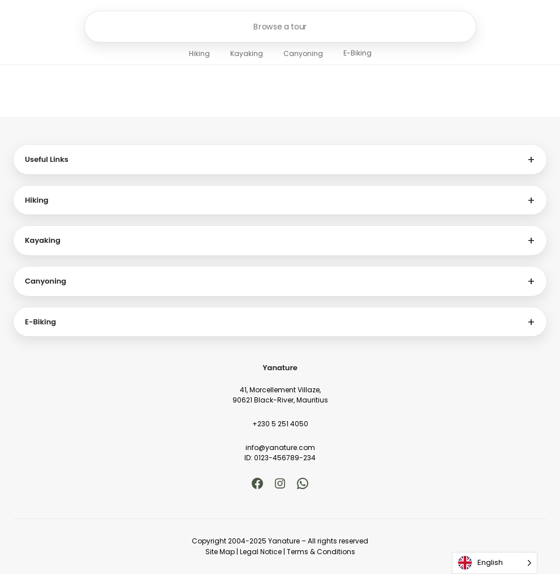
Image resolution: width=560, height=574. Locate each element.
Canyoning (303, 53)
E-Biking (357, 53)
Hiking (199, 53)
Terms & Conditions (321, 551)
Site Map (220, 551)
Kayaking (246, 53)
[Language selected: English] (494, 563)
